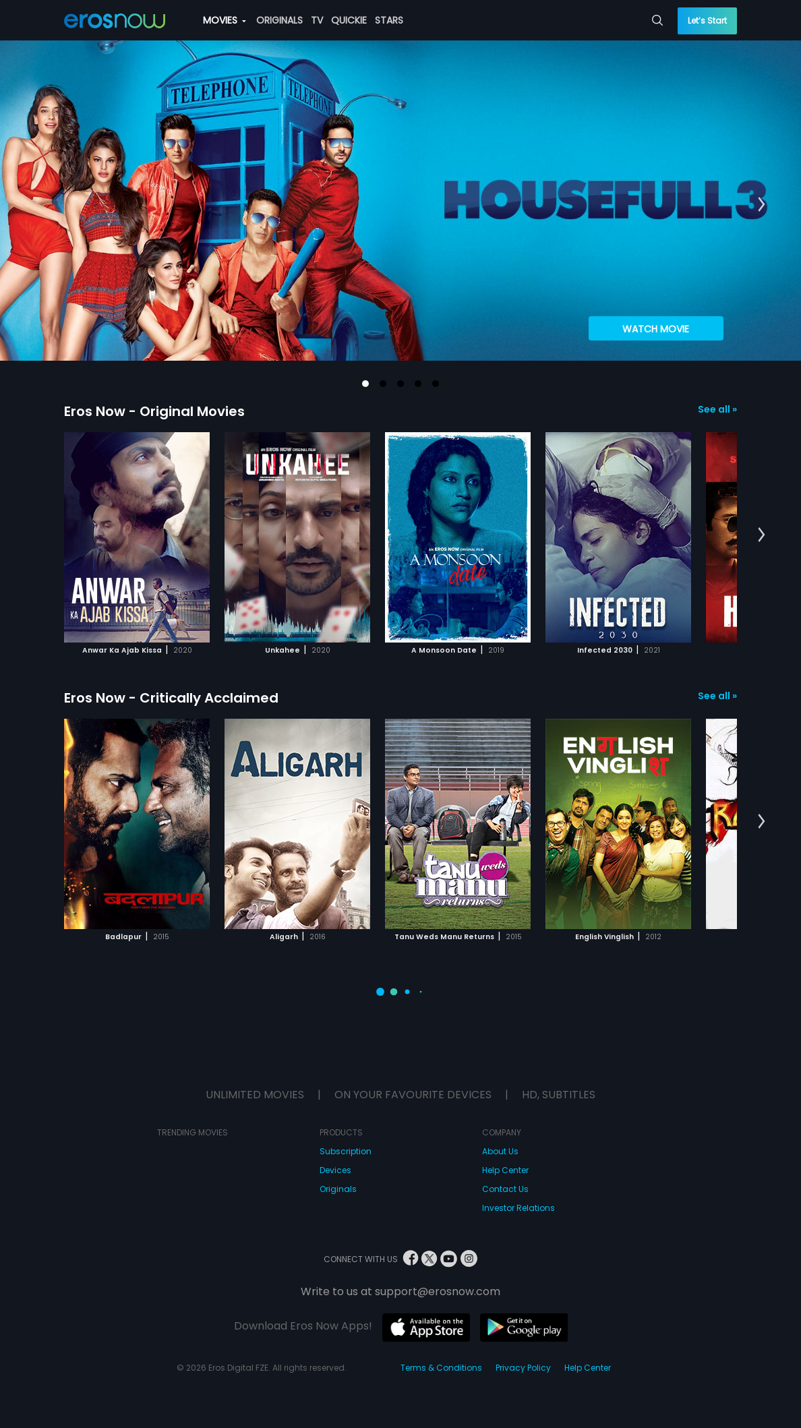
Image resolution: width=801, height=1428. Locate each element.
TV (317, 20)
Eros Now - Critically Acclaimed (171, 697)
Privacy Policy (523, 1367)
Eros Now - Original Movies (154, 411)
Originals (338, 1189)
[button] (365, 383)
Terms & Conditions (441, 1367)
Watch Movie (655, 329)
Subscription (346, 1151)
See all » (717, 409)
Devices (335, 1170)
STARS (389, 20)
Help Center (505, 1170)
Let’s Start (707, 20)
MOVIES (224, 20)
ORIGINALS (279, 20)
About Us (500, 1151)
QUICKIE (349, 20)
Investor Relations (518, 1208)
